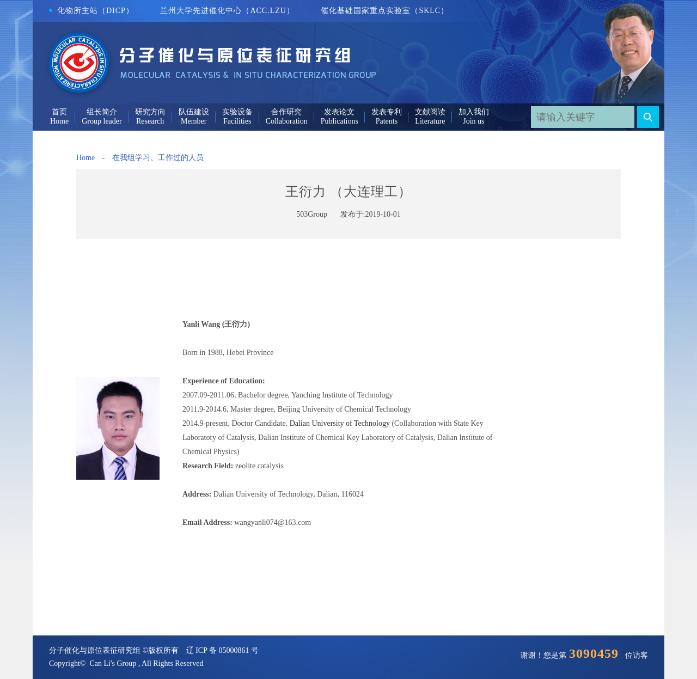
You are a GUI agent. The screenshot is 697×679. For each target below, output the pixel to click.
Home (85, 158)
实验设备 (237, 112)
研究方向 (150, 112)
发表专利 (386, 112)
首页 (59, 112)
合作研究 (286, 112)
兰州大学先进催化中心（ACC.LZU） (227, 11)
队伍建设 (194, 112)
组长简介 (102, 112)
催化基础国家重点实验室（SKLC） (385, 11)
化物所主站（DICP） (91, 11)
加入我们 (473, 112)
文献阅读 (430, 112)
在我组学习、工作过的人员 (158, 158)
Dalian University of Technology (340, 423)
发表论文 (339, 112)
